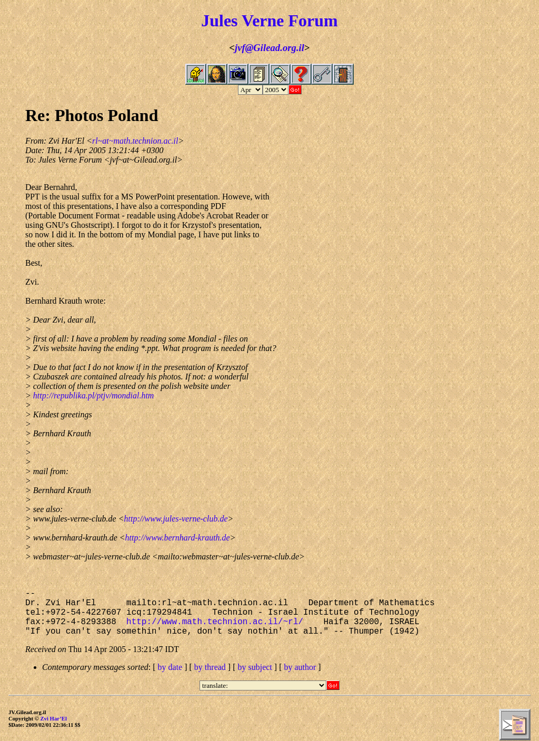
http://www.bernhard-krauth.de (177, 537)
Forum (313, 20)
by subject (255, 667)
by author (300, 667)
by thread (210, 667)
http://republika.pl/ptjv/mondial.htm (93, 395)
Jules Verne (242, 20)
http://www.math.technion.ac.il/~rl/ (214, 622)
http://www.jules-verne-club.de (175, 518)
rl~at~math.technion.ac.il (135, 140)
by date (170, 667)
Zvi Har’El (53, 718)
